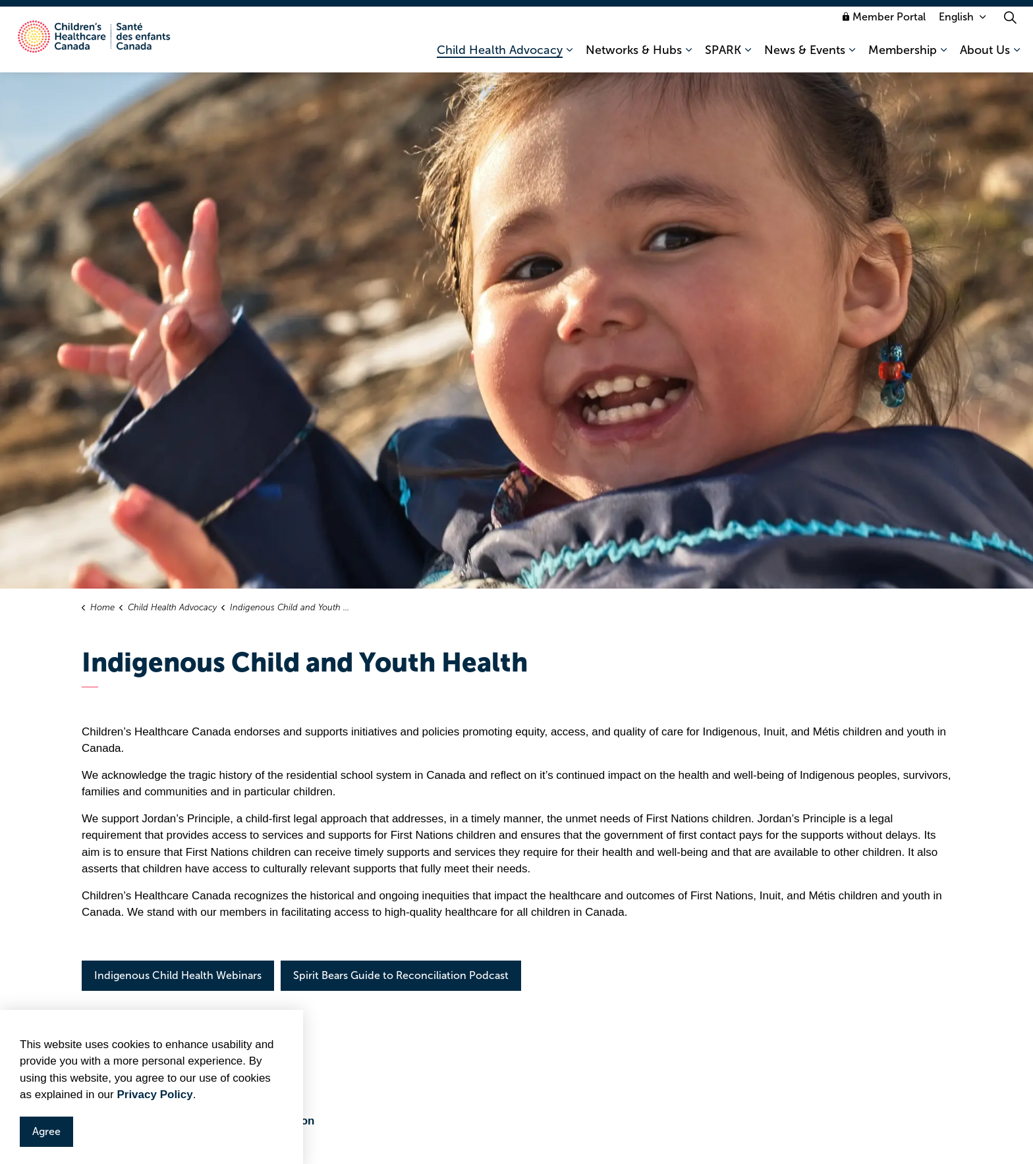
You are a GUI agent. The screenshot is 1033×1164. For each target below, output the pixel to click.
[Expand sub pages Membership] (943, 56)
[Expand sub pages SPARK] (747, 56)
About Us (985, 56)
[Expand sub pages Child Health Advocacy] (569, 56)
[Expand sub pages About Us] (1016, 56)
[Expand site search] (1010, 23)
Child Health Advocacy (500, 56)
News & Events (804, 56)
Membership (902, 56)
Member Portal (884, 22)
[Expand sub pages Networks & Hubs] (688, 56)
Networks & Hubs (634, 56)
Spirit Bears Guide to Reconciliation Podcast (400, 975)
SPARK (723, 56)
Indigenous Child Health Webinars (177, 975)
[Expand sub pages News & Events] (851, 56)
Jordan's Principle (143, 1087)
